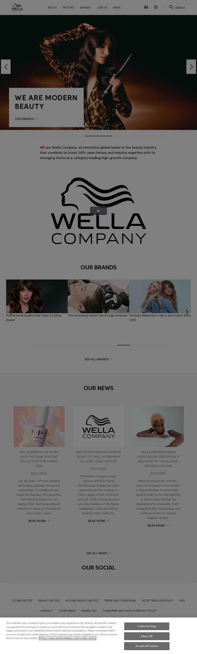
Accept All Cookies (147, 646)
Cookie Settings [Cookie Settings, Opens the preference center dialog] (146, 626)
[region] (98, 635)
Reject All (146, 636)
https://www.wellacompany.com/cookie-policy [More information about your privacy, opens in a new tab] (67, 638)
